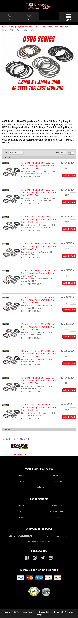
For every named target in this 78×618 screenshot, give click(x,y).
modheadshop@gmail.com (39, 541)
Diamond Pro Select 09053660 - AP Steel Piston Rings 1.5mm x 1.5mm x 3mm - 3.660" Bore (38, 327)
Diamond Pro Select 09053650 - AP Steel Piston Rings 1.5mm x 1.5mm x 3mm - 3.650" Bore (38, 300)
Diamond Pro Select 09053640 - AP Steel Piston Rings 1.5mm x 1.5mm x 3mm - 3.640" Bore (38, 273)
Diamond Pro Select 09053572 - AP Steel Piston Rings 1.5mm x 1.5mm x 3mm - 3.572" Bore (38, 192)
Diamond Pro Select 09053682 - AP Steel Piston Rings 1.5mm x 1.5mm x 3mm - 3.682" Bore (38, 380)
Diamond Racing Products (19, 454)
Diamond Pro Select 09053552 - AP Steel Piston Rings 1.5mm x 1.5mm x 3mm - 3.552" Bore (38, 165)
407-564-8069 (20, 535)
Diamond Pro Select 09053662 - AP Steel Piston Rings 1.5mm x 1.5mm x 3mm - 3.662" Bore (38, 354)
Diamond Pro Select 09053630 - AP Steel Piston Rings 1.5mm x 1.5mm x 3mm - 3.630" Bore (38, 246)
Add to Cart (69, 175)
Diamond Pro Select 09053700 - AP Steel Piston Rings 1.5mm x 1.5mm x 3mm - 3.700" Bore (38, 407)
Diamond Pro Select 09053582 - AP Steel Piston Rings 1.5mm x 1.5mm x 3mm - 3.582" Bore (38, 219)
